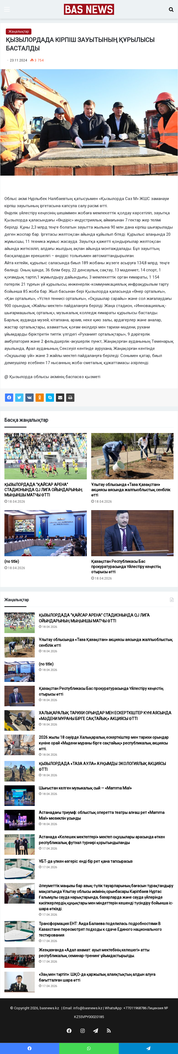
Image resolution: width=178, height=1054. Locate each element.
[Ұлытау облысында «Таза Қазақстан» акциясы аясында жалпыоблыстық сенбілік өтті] (132, 456)
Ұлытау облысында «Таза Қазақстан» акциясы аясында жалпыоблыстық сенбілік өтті (130, 489)
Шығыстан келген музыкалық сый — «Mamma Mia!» (85, 788)
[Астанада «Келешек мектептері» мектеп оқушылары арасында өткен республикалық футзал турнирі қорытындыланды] (19, 844)
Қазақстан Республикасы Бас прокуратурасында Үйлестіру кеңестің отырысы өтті (126, 566)
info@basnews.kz (87, 1008)
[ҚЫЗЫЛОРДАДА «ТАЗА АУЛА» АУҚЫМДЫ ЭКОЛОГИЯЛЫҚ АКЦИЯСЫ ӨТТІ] (19, 771)
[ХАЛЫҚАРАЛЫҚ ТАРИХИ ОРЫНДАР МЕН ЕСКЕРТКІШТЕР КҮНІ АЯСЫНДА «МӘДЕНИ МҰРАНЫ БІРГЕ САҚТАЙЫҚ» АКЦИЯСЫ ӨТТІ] (19, 720)
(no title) (11, 561)
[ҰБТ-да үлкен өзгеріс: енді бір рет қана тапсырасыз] (19, 869)
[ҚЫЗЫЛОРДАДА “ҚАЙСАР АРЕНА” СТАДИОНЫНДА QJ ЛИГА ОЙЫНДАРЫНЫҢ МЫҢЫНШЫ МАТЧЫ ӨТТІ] (45, 456)
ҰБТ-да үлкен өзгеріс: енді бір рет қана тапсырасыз (86, 861)
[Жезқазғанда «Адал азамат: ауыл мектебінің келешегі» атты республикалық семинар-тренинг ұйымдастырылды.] (19, 957)
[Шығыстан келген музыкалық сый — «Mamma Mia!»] (19, 795)
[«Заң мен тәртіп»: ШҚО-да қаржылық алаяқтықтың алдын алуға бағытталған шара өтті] (19, 982)
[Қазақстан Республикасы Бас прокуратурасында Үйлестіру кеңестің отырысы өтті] (132, 533)
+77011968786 (135, 1008)
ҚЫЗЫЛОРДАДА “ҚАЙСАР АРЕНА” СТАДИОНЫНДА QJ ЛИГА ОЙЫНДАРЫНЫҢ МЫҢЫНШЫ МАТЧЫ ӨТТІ (43, 489)
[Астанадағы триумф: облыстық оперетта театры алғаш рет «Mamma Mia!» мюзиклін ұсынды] (19, 820)
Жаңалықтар (19, 31)
